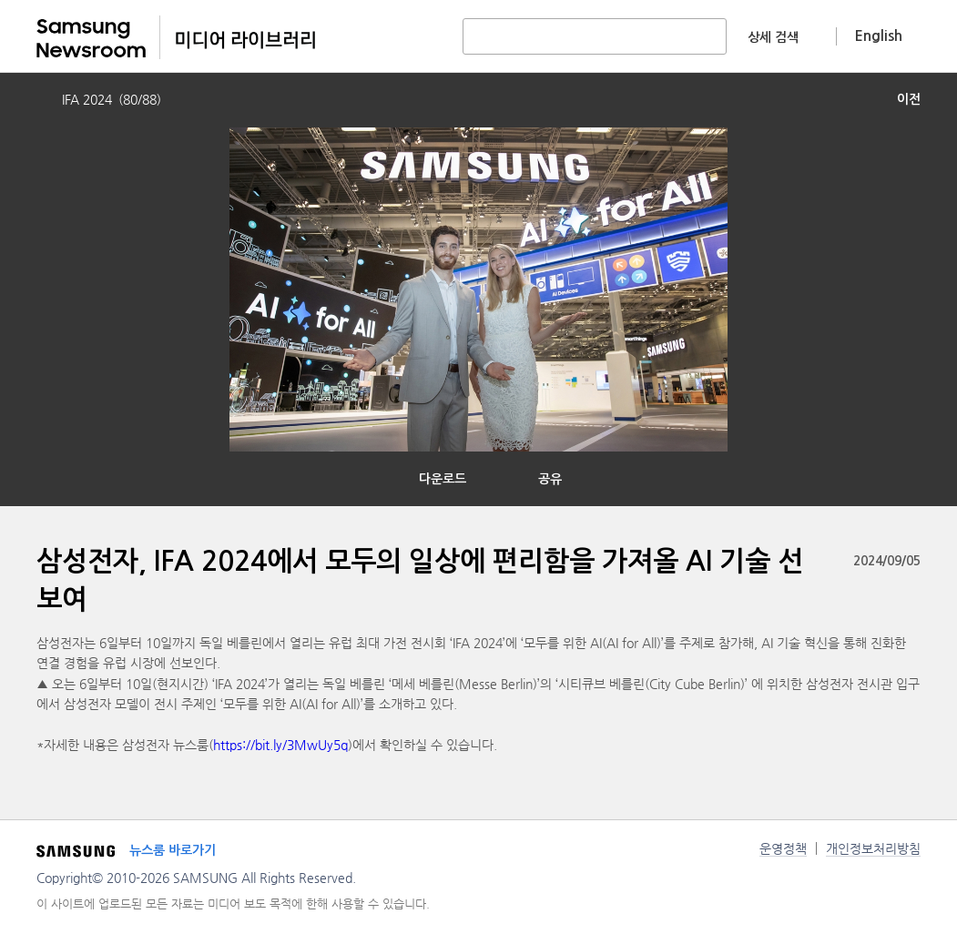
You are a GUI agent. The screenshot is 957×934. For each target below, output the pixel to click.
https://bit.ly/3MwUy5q (280, 744)
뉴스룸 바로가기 (172, 850)
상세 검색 (773, 37)
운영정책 (783, 848)
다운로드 (442, 478)
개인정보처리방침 (873, 848)
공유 (550, 478)
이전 (909, 99)
